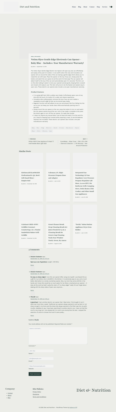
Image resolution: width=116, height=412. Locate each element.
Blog (79, 7)
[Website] (41, 366)
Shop (98, 7)
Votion (39, 131)
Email (31, 361)
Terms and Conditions (39, 397)
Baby (33, 127)
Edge (42, 127)
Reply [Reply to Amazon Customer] (32, 265)
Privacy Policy (37, 392)
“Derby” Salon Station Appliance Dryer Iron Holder (83, 227)
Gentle (55, 127)
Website (31, 368)
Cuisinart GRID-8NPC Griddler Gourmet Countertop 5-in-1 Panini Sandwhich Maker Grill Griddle (30, 229)
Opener (77, 127)
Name (31, 353)
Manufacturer (69, 127)
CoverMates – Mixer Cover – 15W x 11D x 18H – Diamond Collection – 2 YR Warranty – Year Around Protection (73, 142)
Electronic (49, 127)
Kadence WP (73, 407)
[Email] (41, 358)
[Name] (41, 350)
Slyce (33, 131)
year (50, 131)
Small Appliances (35, 56)
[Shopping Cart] (110, 6)
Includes (61, 127)
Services (104, 7)
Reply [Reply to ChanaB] (32, 315)
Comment (32, 346)
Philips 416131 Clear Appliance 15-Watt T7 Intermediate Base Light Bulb (43, 141)
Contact (91, 7)
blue (38, 127)
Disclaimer (36, 394)
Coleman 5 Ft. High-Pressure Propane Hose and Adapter (57, 175)
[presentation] (31, 161)
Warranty (44, 131)
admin (33, 66)
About (85, 7)
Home (74, 7)
